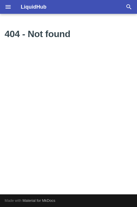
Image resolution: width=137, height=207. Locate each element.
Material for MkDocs (38, 200)
